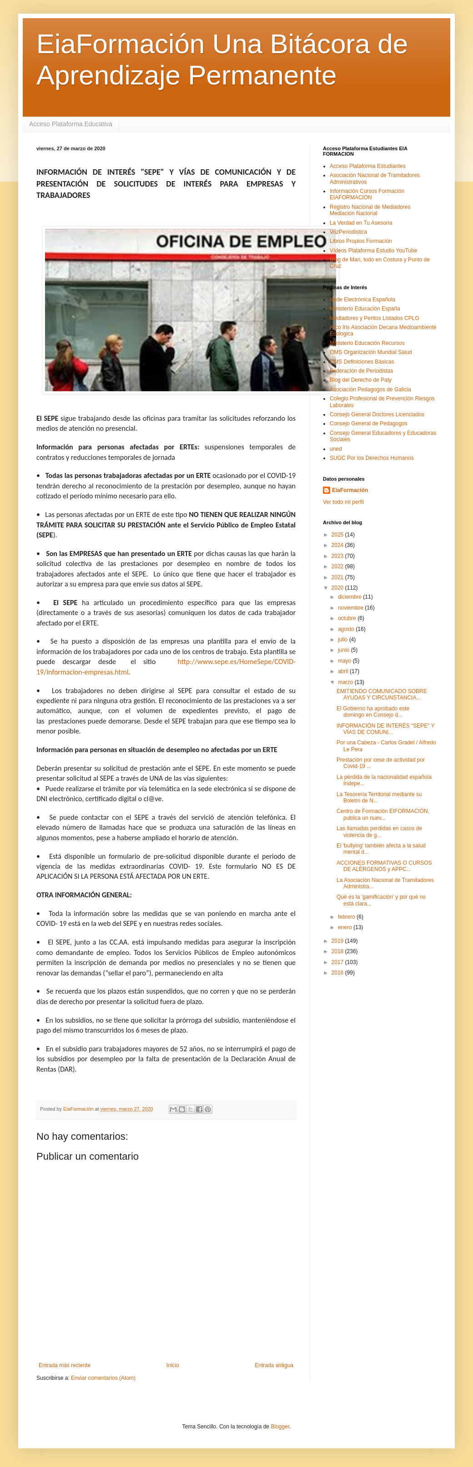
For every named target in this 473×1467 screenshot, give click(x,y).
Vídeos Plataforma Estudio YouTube (373, 250)
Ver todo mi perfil (343, 502)
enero (345, 927)
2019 (338, 941)
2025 (338, 535)
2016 (338, 973)
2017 (338, 962)
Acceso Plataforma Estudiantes (368, 166)
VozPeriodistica (348, 232)
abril (344, 671)
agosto (347, 629)
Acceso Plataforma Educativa (70, 124)
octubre (347, 618)
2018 (338, 951)
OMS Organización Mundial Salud (371, 352)
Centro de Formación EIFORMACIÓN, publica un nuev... (383, 814)
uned (336, 449)
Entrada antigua (274, 1365)
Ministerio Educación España (365, 308)
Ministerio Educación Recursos (367, 343)
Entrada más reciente (65, 1365)
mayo (345, 661)
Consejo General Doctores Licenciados (377, 414)
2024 (338, 545)
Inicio (172, 1365)
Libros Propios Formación (361, 241)
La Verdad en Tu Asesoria (361, 223)
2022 (338, 566)
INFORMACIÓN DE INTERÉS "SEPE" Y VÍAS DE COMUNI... (385, 729)
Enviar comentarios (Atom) (103, 1378)
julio (343, 639)
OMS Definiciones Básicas (362, 362)
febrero (347, 917)
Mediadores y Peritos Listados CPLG (374, 318)
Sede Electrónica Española (362, 299)
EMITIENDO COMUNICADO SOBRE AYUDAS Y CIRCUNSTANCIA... (382, 694)
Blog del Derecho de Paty (361, 380)
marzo (346, 682)
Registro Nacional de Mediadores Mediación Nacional (370, 210)
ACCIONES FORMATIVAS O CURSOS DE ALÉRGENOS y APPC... (384, 866)
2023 (338, 556)
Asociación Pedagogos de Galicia (370, 389)
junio (344, 650)
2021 (338, 577)
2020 (338, 588)
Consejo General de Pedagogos (369, 423)
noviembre (351, 608)
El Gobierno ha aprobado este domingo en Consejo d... (373, 711)
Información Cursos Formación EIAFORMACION (367, 194)
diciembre (350, 597)
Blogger (280, 1426)
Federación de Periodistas (361, 371)
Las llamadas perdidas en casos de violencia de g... (379, 831)
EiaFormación (350, 490)
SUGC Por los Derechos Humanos (372, 458)
